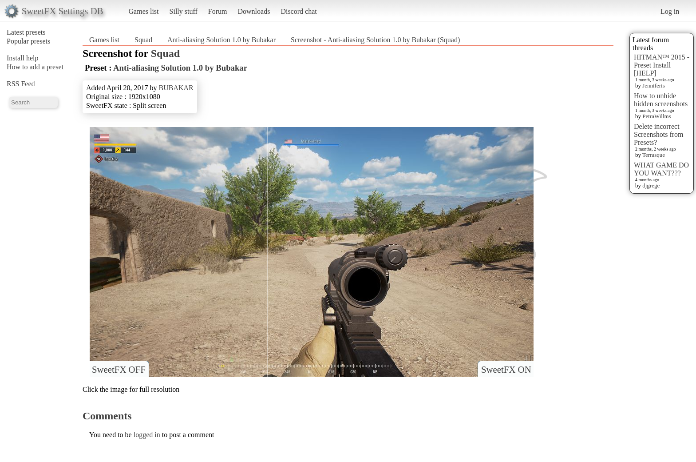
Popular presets (28, 41)
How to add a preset (35, 67)
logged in (147, 434)
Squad (143, 40)
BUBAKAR (176, 88)
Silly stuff (184, 11)
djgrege (651, 185)
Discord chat (298, 11)
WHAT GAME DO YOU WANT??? (661, 169)
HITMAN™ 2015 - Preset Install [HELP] (661, 65)
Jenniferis (653, 85)
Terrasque (653, 154)
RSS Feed (21, 84)
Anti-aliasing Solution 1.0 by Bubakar (221, 40)
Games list (144, 11)
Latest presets (26, 32)
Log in (669, 11)
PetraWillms (656, 116)
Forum (217, 11)
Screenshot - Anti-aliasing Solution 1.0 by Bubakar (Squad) (375, 40)
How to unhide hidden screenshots (661, 100)
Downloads (253, 11)
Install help (23, 58)
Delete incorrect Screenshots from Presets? (659, 134)
